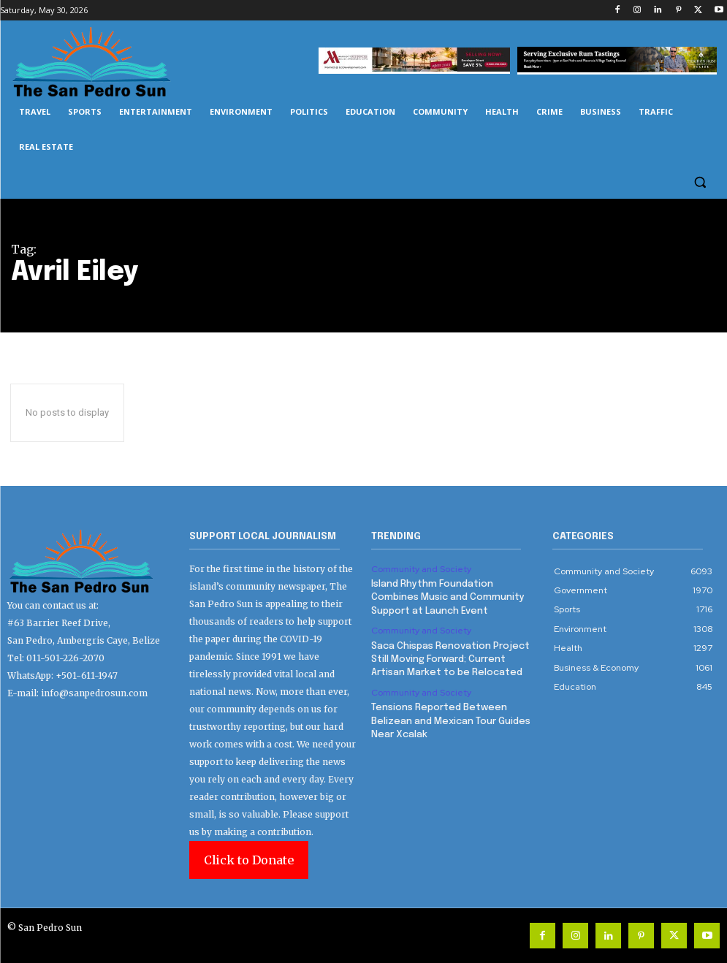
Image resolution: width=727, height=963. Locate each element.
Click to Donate (249, 860)
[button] (699, 182)
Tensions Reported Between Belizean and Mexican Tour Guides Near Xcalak (450, 720)
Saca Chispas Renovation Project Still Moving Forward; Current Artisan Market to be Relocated (450, 659)
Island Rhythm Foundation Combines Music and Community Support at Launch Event (448, 597)
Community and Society (421, 569)
